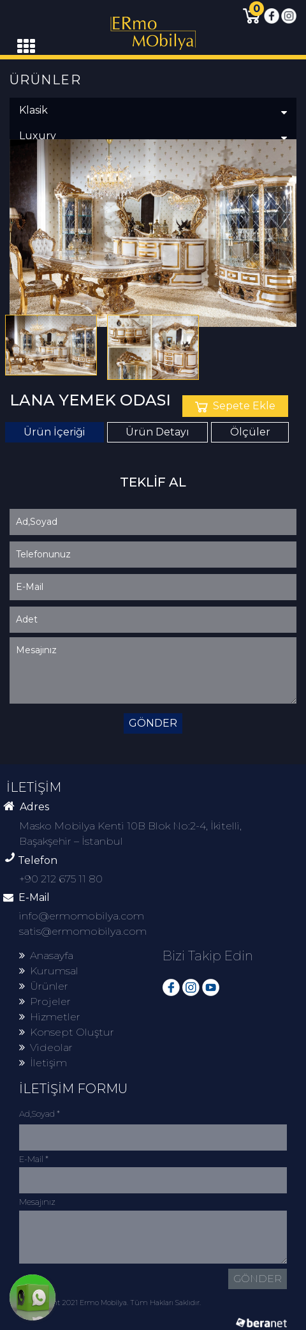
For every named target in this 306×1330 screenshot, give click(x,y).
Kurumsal (48, 971)
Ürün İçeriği (54, 432)
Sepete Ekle (235, 406)
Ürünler (43, 986)
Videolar (46, 1047)
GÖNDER (153, 723)
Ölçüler (250, 432)
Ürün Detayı (157, 432)
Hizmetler (49, 1017)
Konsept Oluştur (66, 1032)
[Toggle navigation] (26, 46)
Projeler (45, 1001)
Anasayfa (46, 955)
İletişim (43, 1063)
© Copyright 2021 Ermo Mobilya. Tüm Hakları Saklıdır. (110, 1302)
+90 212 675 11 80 (61, 879)
